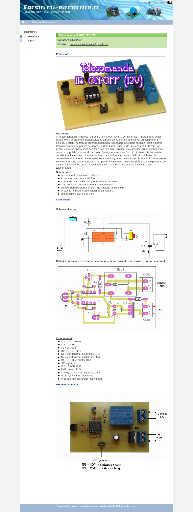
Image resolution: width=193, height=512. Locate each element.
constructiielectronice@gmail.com (89, 44)
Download (87, 375)
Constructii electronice (44, 22)
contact (154, 2)
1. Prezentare (31, 36)
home (146, 2)
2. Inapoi (29, 40)
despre (163, 2)
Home (25, 22)
